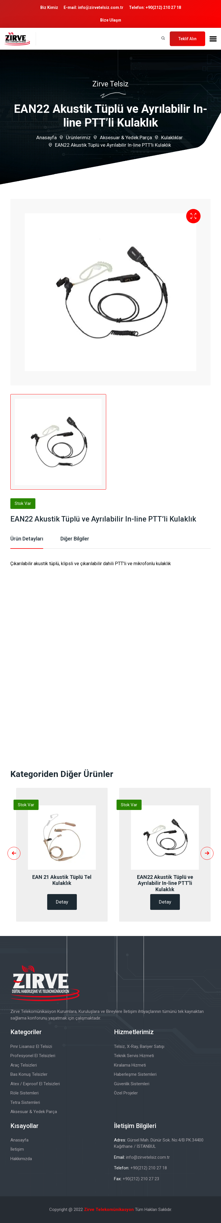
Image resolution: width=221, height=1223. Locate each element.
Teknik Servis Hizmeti (134, 1055)
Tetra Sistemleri (25, 1102)
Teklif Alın (187, 38)
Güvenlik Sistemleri (131, 1083)
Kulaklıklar (172, 137)
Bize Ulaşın (110, 20)
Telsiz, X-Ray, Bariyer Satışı (139, 1046)
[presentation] (13, 853)
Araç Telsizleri (23, 1065)
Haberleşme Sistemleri (135, 1074)
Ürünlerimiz (78, 137)
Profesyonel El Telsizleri (32, 1055)
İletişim (17, 1149)
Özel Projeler (126, 1093)
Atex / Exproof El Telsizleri (35, 1083)
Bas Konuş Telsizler (28, 1074)
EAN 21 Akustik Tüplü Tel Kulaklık (62, 880)
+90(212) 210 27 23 (141, 1178)
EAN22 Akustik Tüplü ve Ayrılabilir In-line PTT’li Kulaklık (165, 883)
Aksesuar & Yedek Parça (126, 137)
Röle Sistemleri (24, 1093)
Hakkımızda (21, 1158)
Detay (62, 902)
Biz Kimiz (49, 7)
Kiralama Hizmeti (130, 1065)
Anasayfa (46, 137)
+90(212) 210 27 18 (163, 7)
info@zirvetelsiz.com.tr (100, 7)
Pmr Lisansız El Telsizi (31, 1046)
